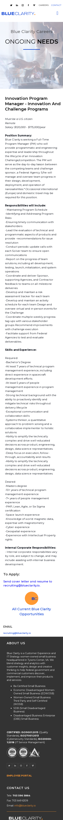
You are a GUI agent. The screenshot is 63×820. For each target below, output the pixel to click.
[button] (57, 13)
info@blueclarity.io (25, 805)
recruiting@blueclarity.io (17, 633)
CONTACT (56, 5)
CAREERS (44, 5)
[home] (18, 14)
